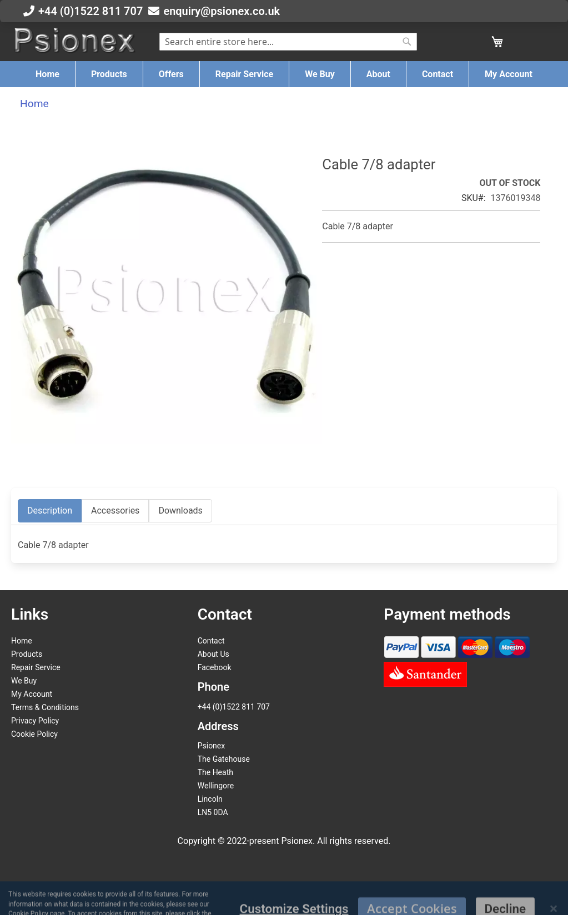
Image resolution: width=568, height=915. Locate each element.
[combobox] (288, 42)
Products (26, 654)
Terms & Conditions (45, 707)
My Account (31, 694)
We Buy (24, 680)
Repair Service (36, 667)
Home (34, 103)
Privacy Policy (35, 720)
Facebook (215, 667)
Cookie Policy (34, 734)
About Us (213, 654)
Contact (211, 640)
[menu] (284, 74)
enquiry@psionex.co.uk (221, 11)
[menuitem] (47, 74)
